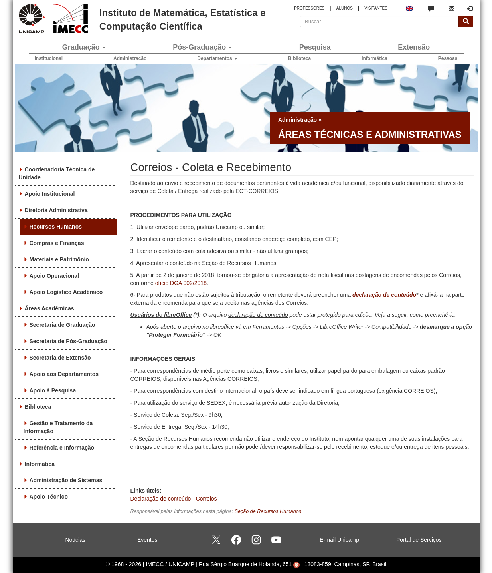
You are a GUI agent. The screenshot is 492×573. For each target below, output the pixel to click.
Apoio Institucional (50, 194)
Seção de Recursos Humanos (268, 511)
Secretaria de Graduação (62, 325)
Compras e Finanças (57, 243)
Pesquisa (315, 47)
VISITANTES (375, 8)
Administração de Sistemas (66, 480)
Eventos (147, 540)
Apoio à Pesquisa (53, 390)
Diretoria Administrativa (56, 210)
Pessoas (448, 58)
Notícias (75, 540)
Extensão (414, 47)
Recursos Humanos (56, 226)
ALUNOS (344, 8)
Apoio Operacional (54, 276)
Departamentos (217, 58)
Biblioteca (299, 58)
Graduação (84, 47)
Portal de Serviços (419, 540)
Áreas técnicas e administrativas (370, 134)
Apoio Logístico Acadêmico (66, 292)
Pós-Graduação (202, 47)
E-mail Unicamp (339, 540)
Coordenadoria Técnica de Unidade (57, 173)
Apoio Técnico (49, 496)
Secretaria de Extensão (60, 357)
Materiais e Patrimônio (59, 259)
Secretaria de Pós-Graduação (68, 341)
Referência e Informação (62, 447)
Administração (129, 58)
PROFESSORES (309, 8)
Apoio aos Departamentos (64, 374)
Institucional (49, 58)
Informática (374, 58)
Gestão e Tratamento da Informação (58, 427)
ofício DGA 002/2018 (181, 283)
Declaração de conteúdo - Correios (173, 498)
